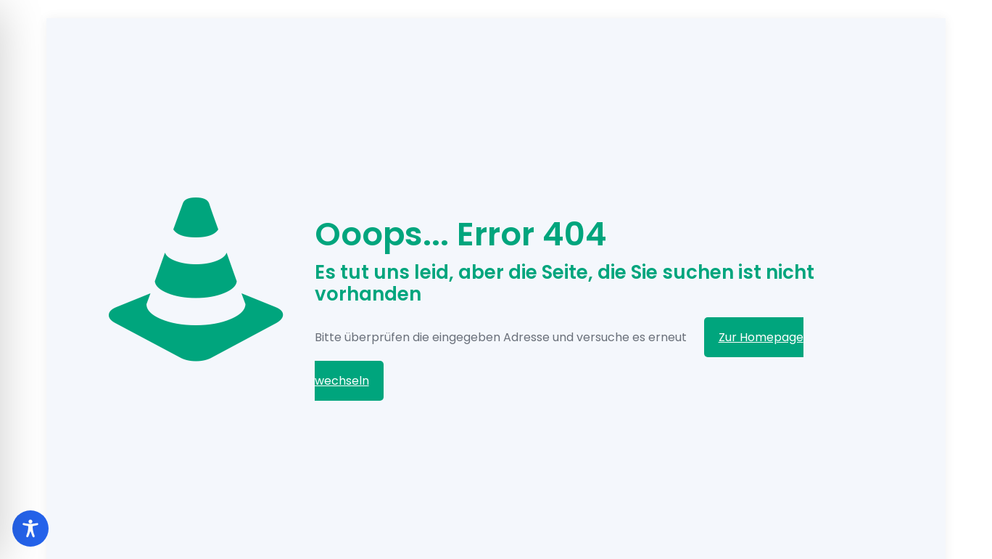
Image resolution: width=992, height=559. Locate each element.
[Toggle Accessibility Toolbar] (30, 528)
